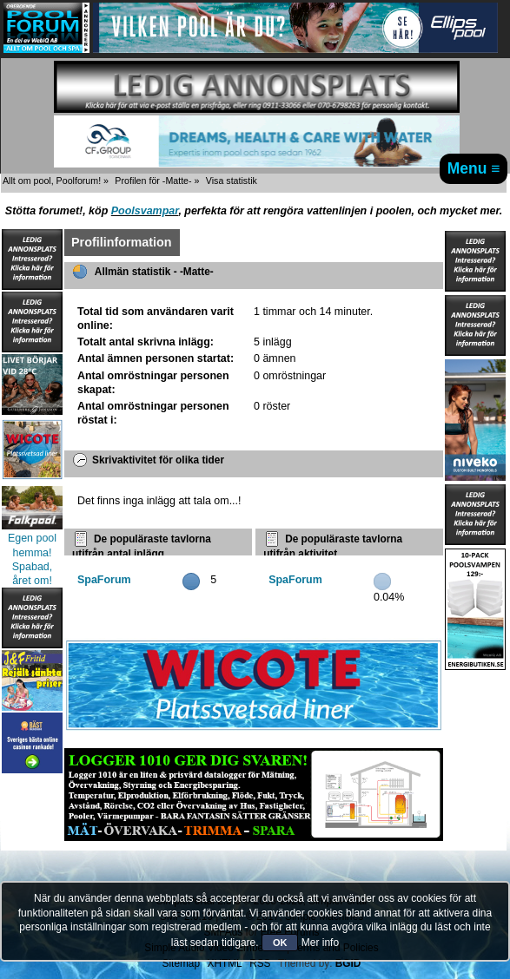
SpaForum (104, 580)
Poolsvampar (145, 211)
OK (280, 942)
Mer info (320, 942)
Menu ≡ (473, 168)
